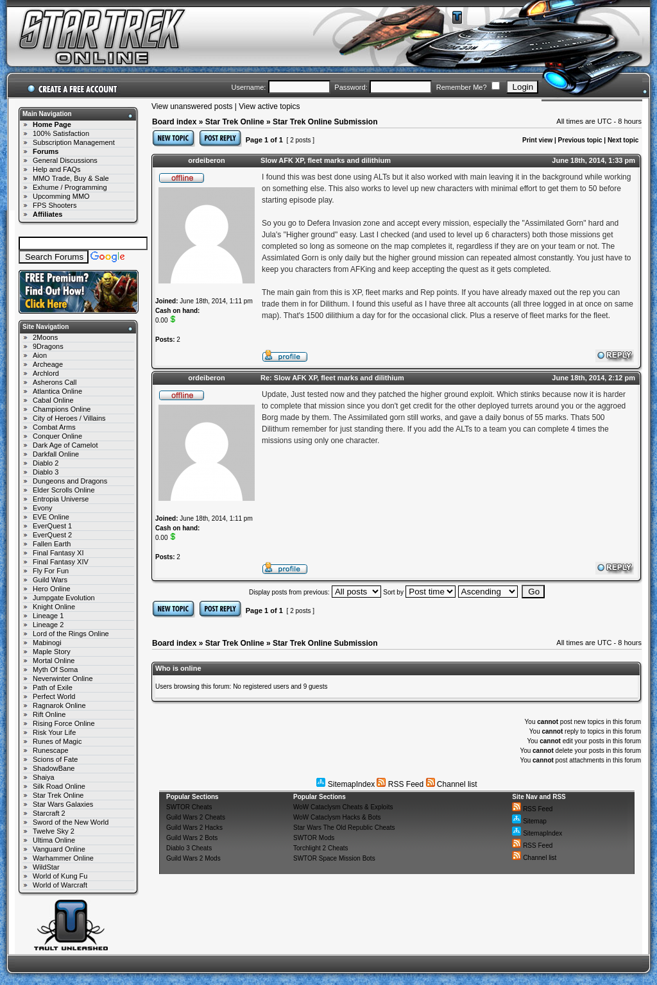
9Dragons (48, 346)
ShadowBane (53, 768)
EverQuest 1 (52, 526)
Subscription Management (74, 142)
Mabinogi (47, 642)
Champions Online (62, 409)
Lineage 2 (48, 624)
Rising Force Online (64, 723)
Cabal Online (53, 400)
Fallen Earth (52, 544)
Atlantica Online (57, 391)
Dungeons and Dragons (70, 481)
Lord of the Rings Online (71, 633)
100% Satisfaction (61, 133)
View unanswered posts (192, 106)
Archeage (48, 364)
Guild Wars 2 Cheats (195, 817)
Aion (40, 355)
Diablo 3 (45, 472)
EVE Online (51, 517)
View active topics (269, 106)
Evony (43, 508)
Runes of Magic (57, 741)
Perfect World (54, 696)
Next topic (623, 140)
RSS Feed (400, 784)
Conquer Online (57, 436)
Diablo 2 (45, 463)
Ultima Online (54, 840)
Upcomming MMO (61, 196)
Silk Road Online (59, 786)
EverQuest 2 (52, 535)
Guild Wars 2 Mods (193, 858)
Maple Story (52, 651)
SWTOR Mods (313, 837)
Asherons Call (54, 382)
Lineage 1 (48, 615)
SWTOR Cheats (189, 807)
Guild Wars (50, 580)
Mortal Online (53, 660)
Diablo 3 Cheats (189, 848)
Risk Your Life (54, 732)
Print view (537, 140)
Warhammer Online (63, 858)
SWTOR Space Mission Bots (334, 858)
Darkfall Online (56, 454)
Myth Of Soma (55, 669)
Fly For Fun (51, 571)
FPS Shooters (54, 205)
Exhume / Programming (70, 187)
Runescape (51, 750)
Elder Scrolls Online (64, 490)
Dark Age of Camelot (65, 445)
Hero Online (52, 589)
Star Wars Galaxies (63, 804)
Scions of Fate (55, 759)
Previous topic (580, 140)
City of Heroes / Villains (69, 418)
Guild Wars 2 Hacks (194, 827)
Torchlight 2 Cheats (320, 848)
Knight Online (54, 606)
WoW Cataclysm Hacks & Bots (337, 817)
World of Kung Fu (60, 876)
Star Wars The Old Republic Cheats (344, 827)
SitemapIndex (345, 784)
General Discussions (65, 160)
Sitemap (529, 821)
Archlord (46, 373)
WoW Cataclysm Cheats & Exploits (343, 807)
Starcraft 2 (49, 813)
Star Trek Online (58, 795)
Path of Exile (53, 687)
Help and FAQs (57, 169)
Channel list (451, 784)
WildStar (46, 867)
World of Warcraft (60, 885)
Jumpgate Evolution (64, 598)
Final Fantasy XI (58, 553)
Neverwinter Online (63, 678)
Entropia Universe (61, 499)
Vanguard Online (59, 849)
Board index (174, 121)
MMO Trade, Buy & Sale (71, 178)
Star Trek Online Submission (325, 121)
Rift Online (49, 714)
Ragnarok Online (59, 705)
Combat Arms (54, 427)
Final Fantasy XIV (61, 562)
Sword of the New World (70, 822)
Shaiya (44, 777)
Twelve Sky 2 (53, 831)
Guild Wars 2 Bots (192, 837)
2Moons (45, 337)
